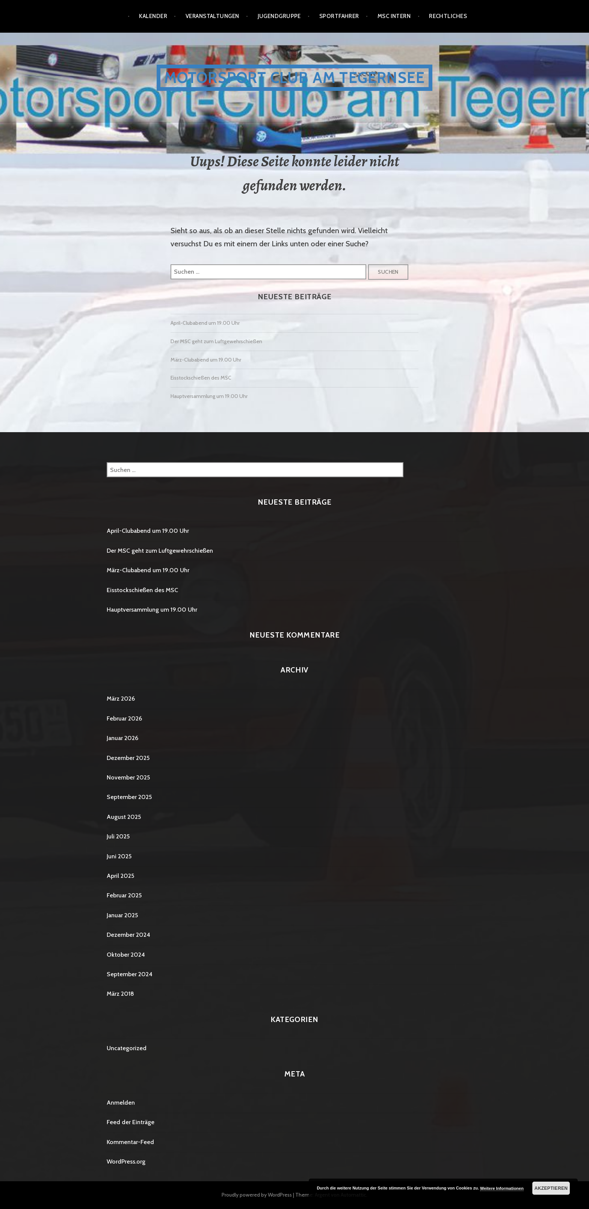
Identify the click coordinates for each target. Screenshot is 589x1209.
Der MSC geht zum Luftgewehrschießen (216, 341)
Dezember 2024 (128, 934)
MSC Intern (394, 16)
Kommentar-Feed (130, 1142)
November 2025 (128, 777)
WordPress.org (126, 1161)
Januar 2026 (122, 738)
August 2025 (124, 816)
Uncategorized (126, 1048)
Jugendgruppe (279, 16)
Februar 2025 (124, 895)
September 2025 (129, 796)
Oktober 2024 (126, 954)
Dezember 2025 (128, 757)
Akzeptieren (551, 1188)
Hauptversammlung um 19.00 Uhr (209, 396)
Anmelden (121, 1102)
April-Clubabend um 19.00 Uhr (205, 323)
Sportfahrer (339, 16)
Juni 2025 (119, 856)
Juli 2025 (118, 836)
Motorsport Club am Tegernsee (294, 77)
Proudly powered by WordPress (257, 1194)
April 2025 (120, 875)
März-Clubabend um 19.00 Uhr (206, 359)
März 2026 (121, 698)
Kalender (153, 16)
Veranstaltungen (212, 16)
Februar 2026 (124, 718)
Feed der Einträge (130, 1122)
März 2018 (120, 993)
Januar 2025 (122, 915)
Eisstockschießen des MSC (201, 377)
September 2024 (130, 974)
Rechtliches (448, 16)
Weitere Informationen (502, 1188)
